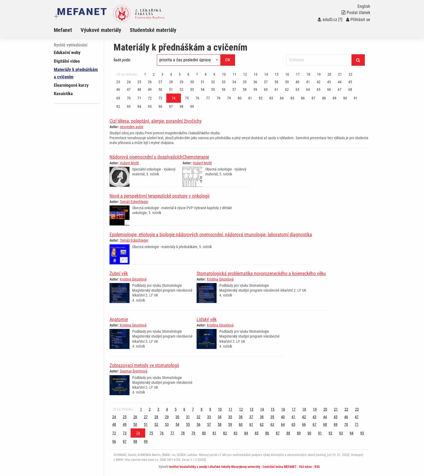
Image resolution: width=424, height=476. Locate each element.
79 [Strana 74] (229, 98)
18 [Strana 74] (308, 74)
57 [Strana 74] (234, 89)
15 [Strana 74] (277, 74)
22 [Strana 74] (350, 74)
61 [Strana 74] (276, 89)
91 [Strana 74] (355, 98)
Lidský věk (207, 319)
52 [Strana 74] (181, 89)
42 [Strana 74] (318, 82)
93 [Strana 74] (129, 106)
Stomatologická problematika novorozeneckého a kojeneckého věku (261, 273)
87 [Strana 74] (313, 98)
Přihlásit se (358, 19)
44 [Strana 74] (340, 82)
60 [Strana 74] (266, 89)
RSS (317, 467)
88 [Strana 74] (324, 98)
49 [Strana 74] (150, 89)
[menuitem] (67, 30)
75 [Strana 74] (187, 98)
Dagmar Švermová (133, 371)
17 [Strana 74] (298, 74)
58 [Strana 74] (245, 89)
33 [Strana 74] (224, 82)
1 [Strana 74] (145, 74)
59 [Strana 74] (255, 89)
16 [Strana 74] (287, 74)
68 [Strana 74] (350, 89)
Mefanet (63, 30)
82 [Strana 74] (261, 98)
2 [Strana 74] (154, 74)
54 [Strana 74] (202, 89)
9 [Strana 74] (214, 74)
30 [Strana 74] (192, 82)
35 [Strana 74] (245, 82)
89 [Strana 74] (334, 98)
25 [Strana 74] (139, 82)
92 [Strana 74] (118, 106)
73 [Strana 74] (160, 98)
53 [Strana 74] (192, 89)
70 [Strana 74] (129, 98)
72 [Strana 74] (150, 98)
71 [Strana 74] (139, 98)
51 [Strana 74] (171, 89)
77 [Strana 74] (208, 98)
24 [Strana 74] (129, 82)
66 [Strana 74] (329, 89)
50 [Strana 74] (160, 89)
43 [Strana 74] (329, 82)
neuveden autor (131, 127)
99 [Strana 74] (192, 106)
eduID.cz (327, 19)
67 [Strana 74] (340, 89)
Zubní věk (119, 273)
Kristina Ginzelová (133, 279)
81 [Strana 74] (250, 98)
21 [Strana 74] (340, 74)
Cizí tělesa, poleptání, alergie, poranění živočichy (156, 121)
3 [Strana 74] (162, 74)
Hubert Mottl (129, 163)
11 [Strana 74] (234, 74)
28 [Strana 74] (171, 82)
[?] (340, 19)
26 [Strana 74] (150, 82)
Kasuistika (63, 93)
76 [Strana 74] (197, 98)
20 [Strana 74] (329, 74)
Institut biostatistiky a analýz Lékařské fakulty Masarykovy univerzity (214, 467)
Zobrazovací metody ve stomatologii (144, 365)
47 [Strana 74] (129, 89)
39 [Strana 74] (287, 82)
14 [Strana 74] (266, 74)
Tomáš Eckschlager (134, 201)
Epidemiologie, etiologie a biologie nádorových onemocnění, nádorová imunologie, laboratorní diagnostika (211, 234)
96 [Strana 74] (160, 106)
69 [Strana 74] (118, 98)
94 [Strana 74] (139, 106)
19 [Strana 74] (319, 74)
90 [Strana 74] (345, 98)
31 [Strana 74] (202, 82)
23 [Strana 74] (118, 82)
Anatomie (119, 319)
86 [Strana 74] (303, 98)
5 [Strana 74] (180, 74)
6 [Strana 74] (188, 74)
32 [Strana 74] (213, 82)
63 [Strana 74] (297, 89)
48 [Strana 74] (139, 89)
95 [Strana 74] (150, 106)
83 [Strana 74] (271, 98)
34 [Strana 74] (234, 82)
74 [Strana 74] (173, 98)
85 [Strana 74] (292, 98)
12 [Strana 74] (245, 74)
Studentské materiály (153, 30)
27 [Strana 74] (160, 82)
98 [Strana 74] (181, 106)
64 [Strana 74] (308, 89)
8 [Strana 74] (206, 74)
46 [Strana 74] (118, 89)
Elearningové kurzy (71, 85)
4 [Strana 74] (171, 74)
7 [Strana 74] (197, 74)
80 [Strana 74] (239, 98)
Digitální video (67, 61)
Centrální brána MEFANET (280, 467)
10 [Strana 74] (224, 74)
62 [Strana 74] (287, 89)
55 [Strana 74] (213, 89)
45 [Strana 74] (350, 82)
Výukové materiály (101, 30)
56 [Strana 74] (224, 89)
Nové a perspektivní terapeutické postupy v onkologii (160, 196)
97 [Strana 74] (171, 106)
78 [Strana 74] (218, 98)
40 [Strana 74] (297, 82)
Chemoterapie (196, 157)
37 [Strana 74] (266, 82)
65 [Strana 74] (318, 89)
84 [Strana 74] (282, 98)
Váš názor (305, 467)
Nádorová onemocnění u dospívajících (146, 157)
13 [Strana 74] (255, 74)
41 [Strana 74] (308, 82)
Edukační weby (67, 52)
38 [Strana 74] (276, 82)
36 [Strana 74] (255, 82)
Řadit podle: (122, 60)
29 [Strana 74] (181, 82)
